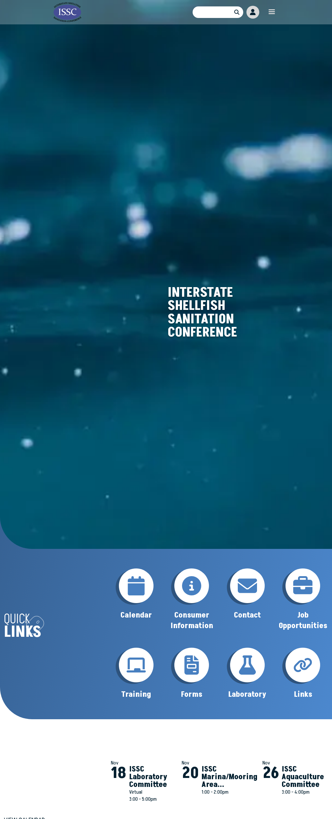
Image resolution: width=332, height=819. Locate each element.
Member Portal (252, 12)
